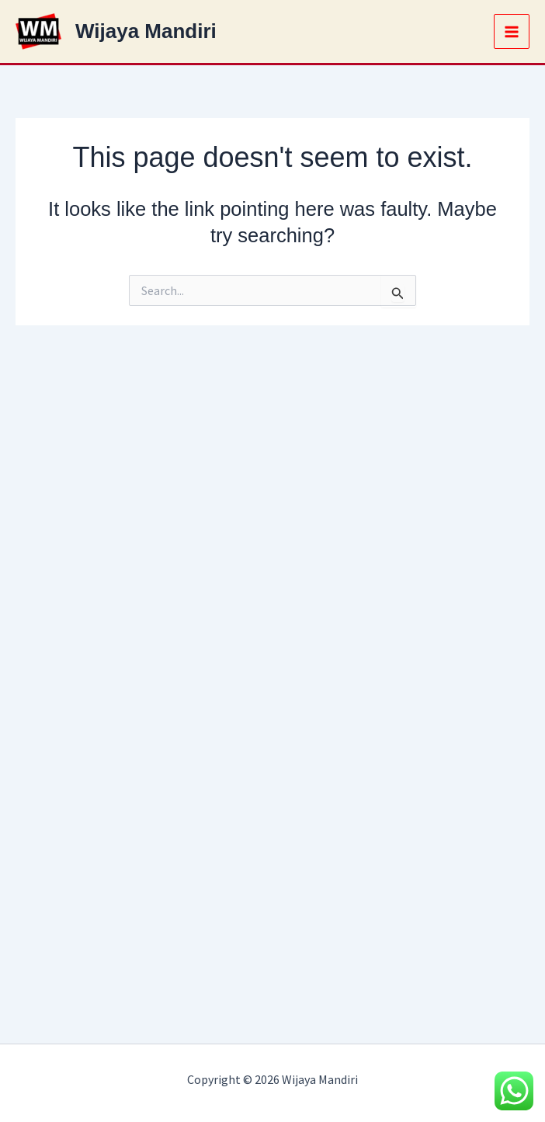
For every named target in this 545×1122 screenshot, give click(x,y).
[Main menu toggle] (511, 32)
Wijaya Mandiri (146, 31)
